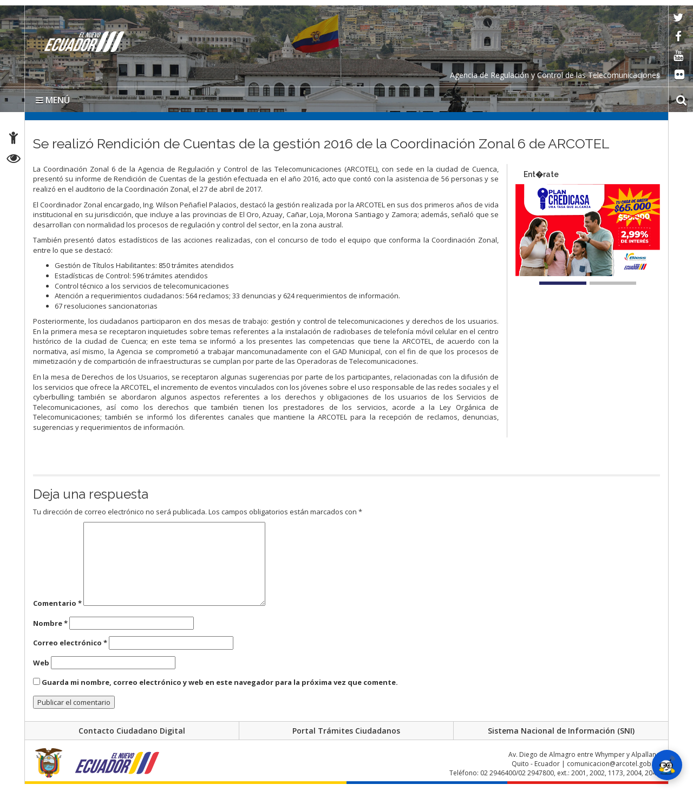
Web (41, 666)
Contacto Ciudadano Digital (132, 736)
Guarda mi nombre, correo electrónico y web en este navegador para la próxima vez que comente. (220, 686)
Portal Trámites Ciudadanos (346, 736)
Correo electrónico (70, 647)
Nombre (50, 627)
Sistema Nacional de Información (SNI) (561, 736)
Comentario (57, 607)
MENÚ (53, 104)
